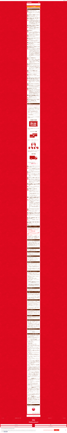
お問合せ (39, 4)
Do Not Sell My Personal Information (48, 430)
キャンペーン (16, 426)
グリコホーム (16, 424)
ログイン (66, 0)
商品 (50, 424)
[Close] (66, 430)
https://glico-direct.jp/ (31, 114)
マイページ (36, 150)
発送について (31, 260)
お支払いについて (36, 4)
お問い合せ (30, 97)
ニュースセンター (51, 426)
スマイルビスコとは (28, 4)
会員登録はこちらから (33, 163)
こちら (34, 86)
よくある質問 (33, 4)
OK (56, 430)
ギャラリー (31, 4)
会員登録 (64, 0)
